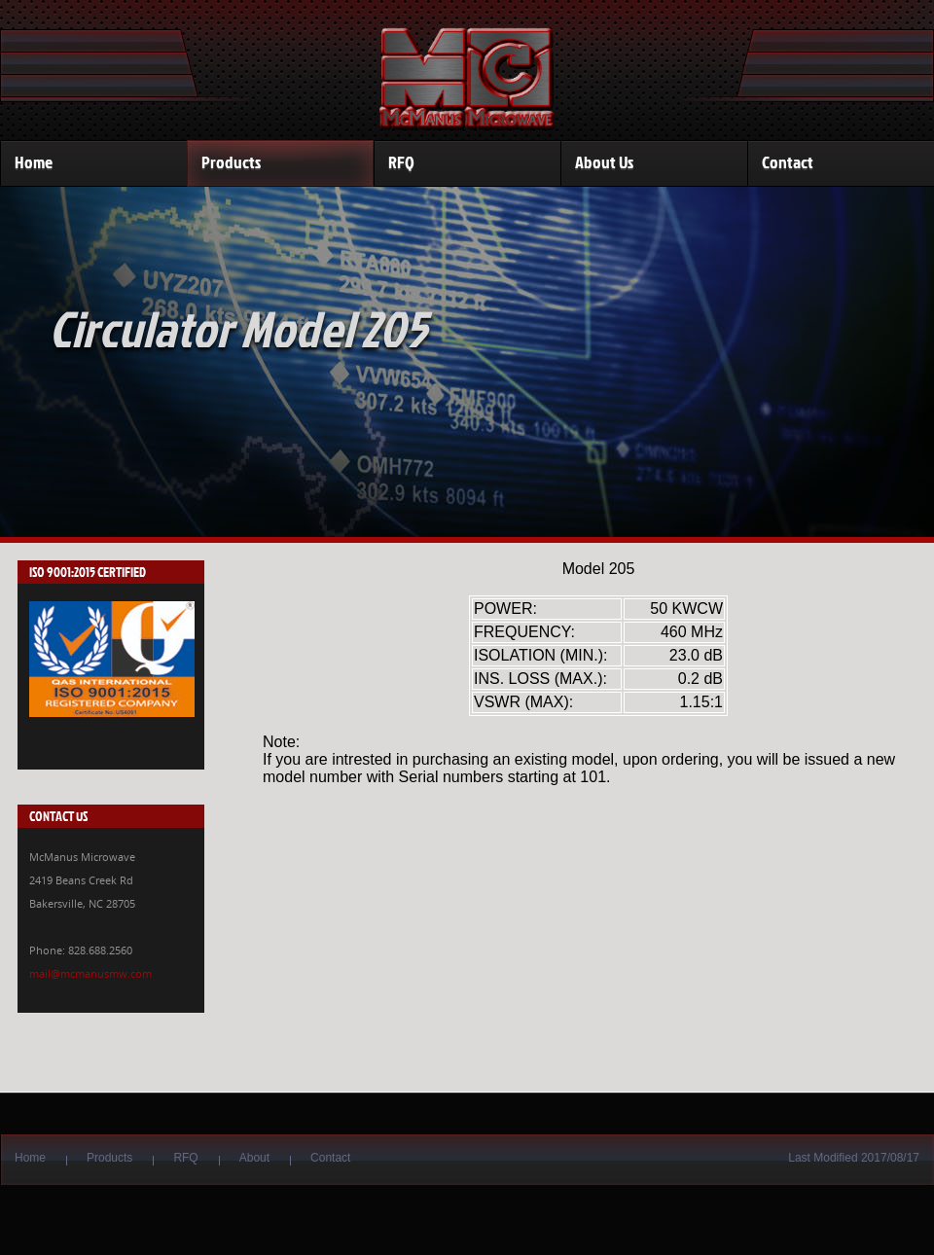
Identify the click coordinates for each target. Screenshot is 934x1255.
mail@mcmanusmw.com (90, 973)
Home (34, 162)
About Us (604, 162)
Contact (787, 162)
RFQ (401, 162)
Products (231, 162)
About (254, 1158)
